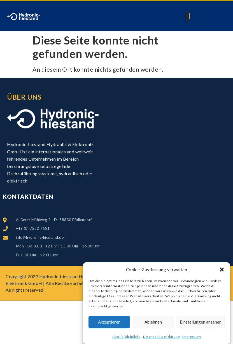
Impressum (191, 336)
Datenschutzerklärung (161, 336)
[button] (222, 269)
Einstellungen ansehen (201, 321)
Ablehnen (153, 321)
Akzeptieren (109, 321)
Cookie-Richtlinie (126, 336)
